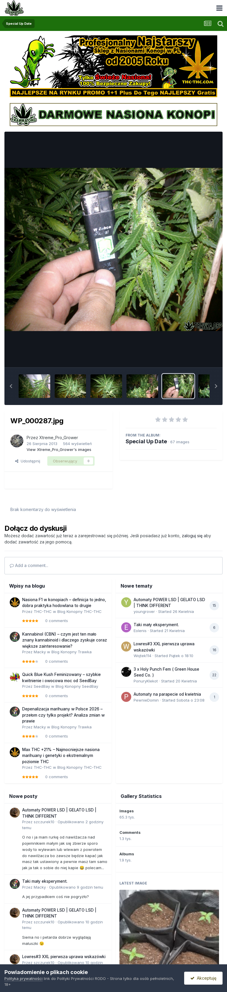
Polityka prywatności (23, 978)
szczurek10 (44, 821)
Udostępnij (27, 461)
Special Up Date (146, 441)
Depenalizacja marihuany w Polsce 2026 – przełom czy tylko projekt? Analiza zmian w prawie (63, 715)
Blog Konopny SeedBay (77, 686)
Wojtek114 (142, 655)
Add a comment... (29, 565)
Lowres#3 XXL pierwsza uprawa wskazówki (64, 956)
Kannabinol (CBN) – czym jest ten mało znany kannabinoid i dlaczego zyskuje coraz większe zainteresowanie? (64, 640)
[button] (10, 386)
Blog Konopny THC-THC (79, 611)
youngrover (144, 611)
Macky (40, 651)
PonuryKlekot (146, 681)
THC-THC (43, 611)
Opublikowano (76, 887)
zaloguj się (192, 535)
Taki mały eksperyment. (156, 624)
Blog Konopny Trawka (71, 651)
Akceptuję (203, 978)
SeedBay (42, 686)
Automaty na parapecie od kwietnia (167, 694)
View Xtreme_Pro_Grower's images (59, 449)
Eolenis (140, 630)
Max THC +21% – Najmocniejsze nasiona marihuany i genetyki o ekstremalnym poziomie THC (61, 755)
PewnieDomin (146, 700)
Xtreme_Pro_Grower (58, 437)
